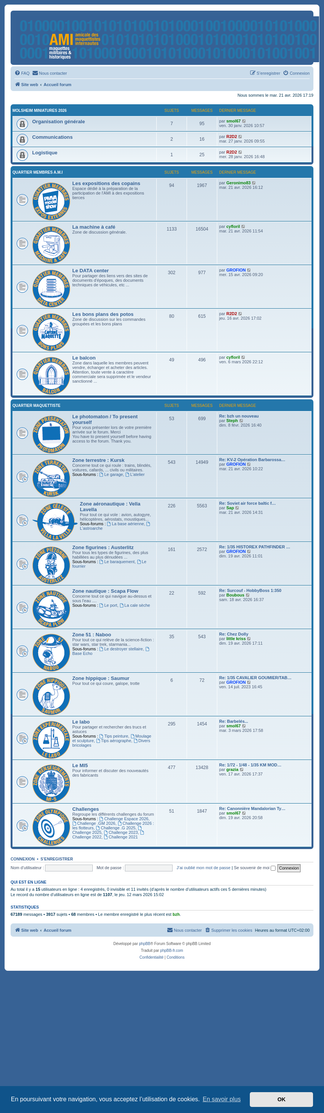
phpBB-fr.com (171, 950)
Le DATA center (90, 270)
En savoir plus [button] (221, 1099)
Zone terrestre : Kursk (98, 460)
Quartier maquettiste (36, 405)
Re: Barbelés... (233, 721)
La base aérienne (125, 523)
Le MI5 (80, 765)
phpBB (144, 944)
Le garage (111, 474)
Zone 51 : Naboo (91, 634)
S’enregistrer (56, 859)
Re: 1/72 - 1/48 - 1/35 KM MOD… (250, 765)
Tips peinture (114, 736)
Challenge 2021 (121, 837)
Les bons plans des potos (103, 314)
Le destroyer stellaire (121, 649)
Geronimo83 (238, 183)
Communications (52, 137)
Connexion (23, 859)
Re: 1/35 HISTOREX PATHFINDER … (254, 547)
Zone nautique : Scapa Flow (105, 591)
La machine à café (93, 227)
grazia (232, 769)
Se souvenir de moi (255, 867)
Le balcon (84, 358)
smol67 (233, 121)
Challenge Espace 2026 (124, 818)
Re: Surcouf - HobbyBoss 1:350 (250, 590)
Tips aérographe (113, 740)
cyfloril (233, 226)
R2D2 (231, 136)
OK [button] (281, 1099)
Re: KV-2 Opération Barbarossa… (252, 459)
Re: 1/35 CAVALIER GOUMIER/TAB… (255, 677)
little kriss (236, 638)
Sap (230, 507)
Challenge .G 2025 (116, 828)
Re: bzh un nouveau (239, 416)
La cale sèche (135, 605)
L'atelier (135, 474)
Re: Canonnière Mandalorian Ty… (252, 808)
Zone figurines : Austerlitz (103, 547)
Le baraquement (117, 561)
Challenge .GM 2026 (93, 823)
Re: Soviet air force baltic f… (247, 503)
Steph (232, 420)
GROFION (236, 270)
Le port (108, 605)
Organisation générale (58, 121)
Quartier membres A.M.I (37, 172)
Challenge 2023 (121, 832)
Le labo (81, 722)
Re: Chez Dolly (233, 634)
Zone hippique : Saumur (100, 678)
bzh (176, 914)
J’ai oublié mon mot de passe (203, 867)
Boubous (235, 595)
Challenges (85, 809)
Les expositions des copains (106, 183)
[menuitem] (22, 73)
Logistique (45, 152)
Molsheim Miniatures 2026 (39, 110)
